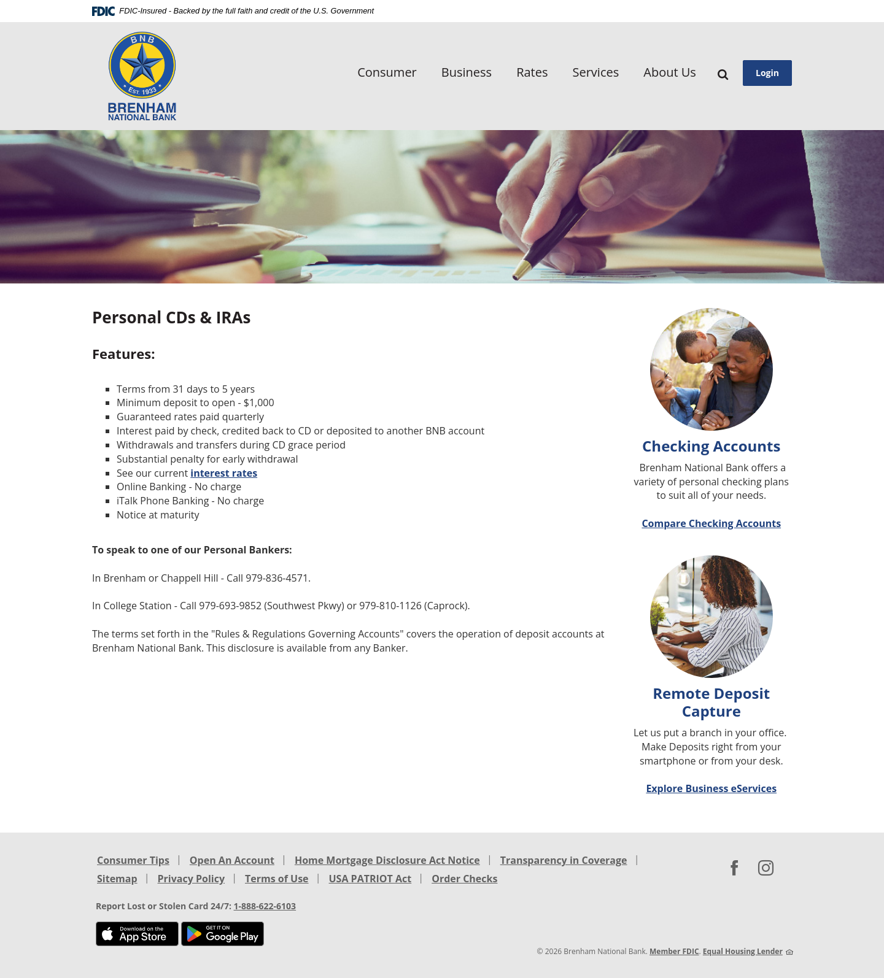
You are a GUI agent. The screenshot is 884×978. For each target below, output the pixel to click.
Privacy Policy (191, 878)
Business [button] (466, 72)
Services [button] (595, 72)
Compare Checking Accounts (711, 523)
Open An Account (232, 860)
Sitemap (117, 878)
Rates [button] (532, 72)
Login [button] (767, 73)
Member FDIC (674, 951)
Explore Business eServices (711, 788)
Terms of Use (277, 878)
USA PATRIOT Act (370, 878)
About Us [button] (669, 72)
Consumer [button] (387, 72)
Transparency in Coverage (563, 860)
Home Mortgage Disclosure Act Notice (387, 860)
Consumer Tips (133, 860)
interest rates (223, 473)
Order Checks (464, 878)
